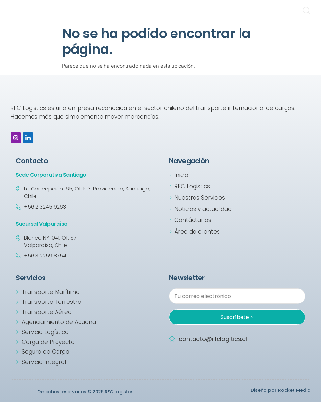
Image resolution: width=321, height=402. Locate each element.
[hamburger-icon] (287, 11)
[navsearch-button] (306, 11)
